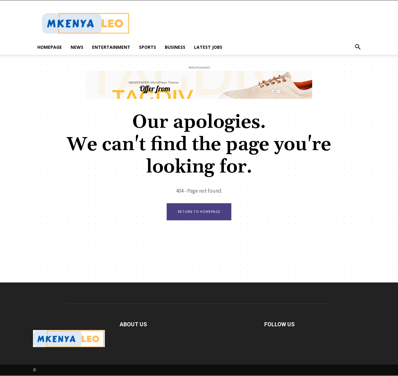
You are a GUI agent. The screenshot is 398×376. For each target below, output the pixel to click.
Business (175, 47)
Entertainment (111, 47)
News (77, 47)
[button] (357, 48)
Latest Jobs (208, 47)
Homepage (49, 47)
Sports (147, 47)
